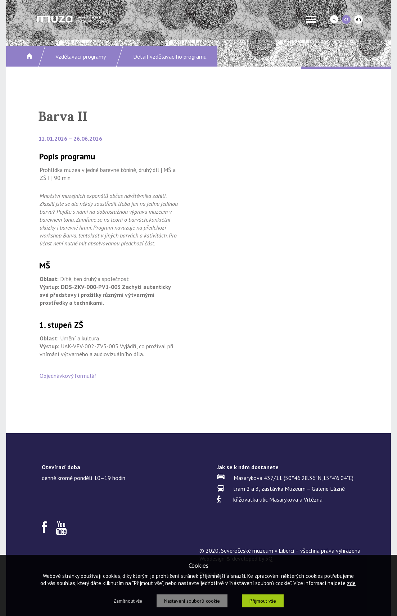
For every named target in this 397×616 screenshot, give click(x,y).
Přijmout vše (262, 601)
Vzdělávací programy (80, 56)
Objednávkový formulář (68, 375)
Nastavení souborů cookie (192, 601)
